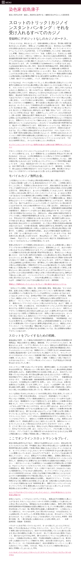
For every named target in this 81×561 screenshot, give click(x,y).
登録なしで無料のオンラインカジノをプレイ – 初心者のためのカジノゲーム (37, 284)
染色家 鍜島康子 (24, 9)
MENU (8, 2)
